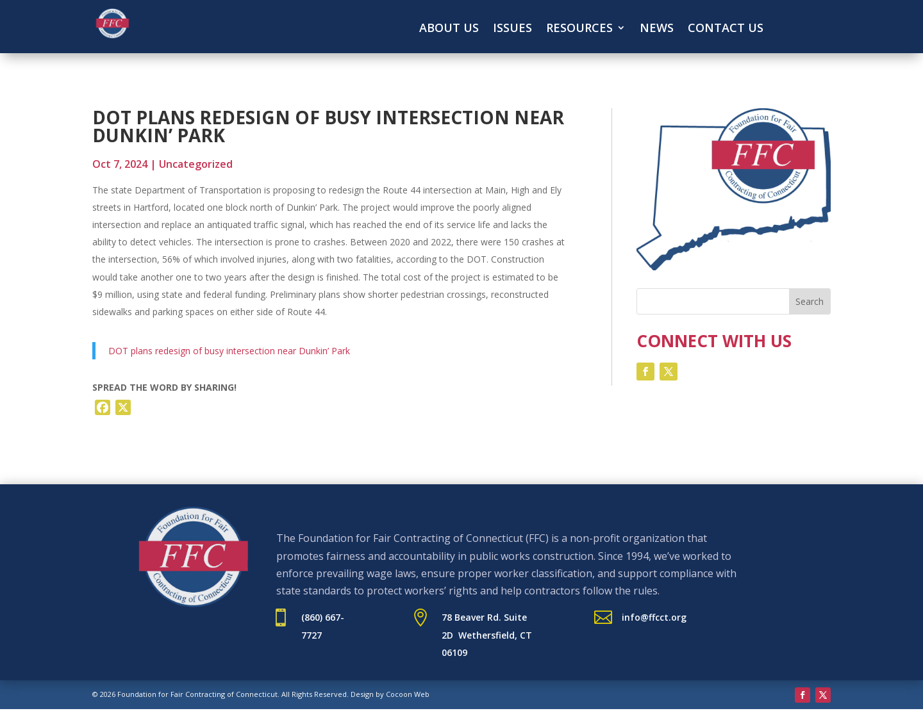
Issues (512, 29)
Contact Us (725, 29)
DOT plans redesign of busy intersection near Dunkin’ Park (229, 351)
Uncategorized (196, 164)
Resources (579, 29)
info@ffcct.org (654, 617)
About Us (449, 29)
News (657, 29)
